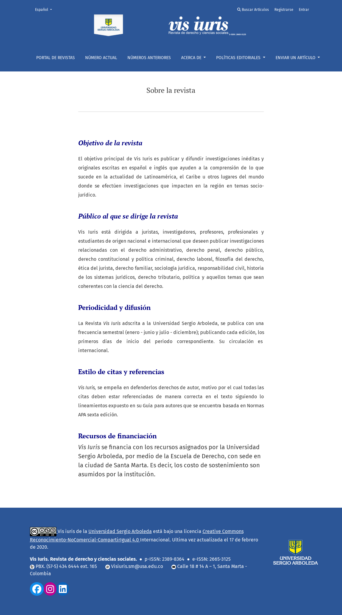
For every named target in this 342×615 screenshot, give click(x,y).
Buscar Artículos (253, 10)
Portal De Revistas (55, 57)
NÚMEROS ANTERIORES (149, 57)
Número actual (101, 57)
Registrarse (283, 10)
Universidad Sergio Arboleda (120, 531)
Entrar (304, 10)
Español (45, 9)
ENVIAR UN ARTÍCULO (296, 57)
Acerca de (192, 57)
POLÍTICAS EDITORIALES (239, 57)
